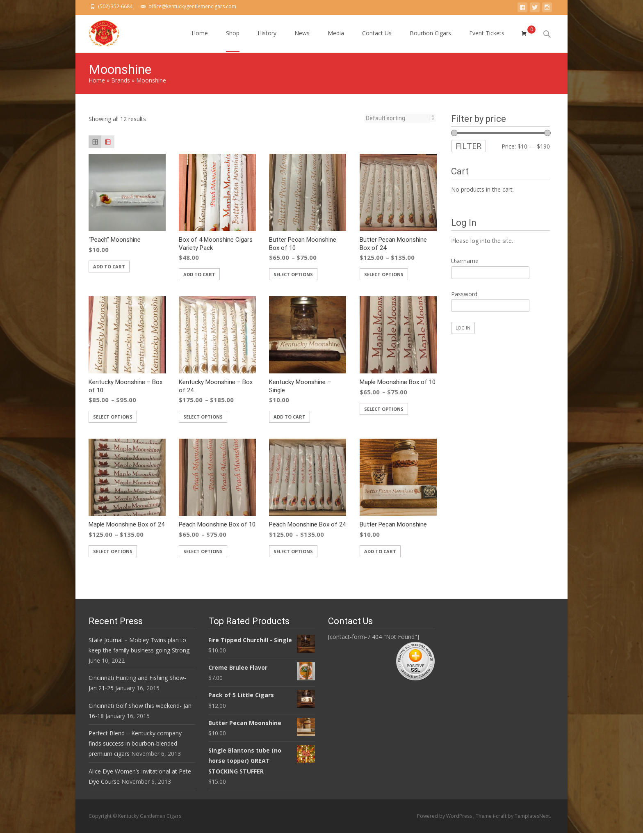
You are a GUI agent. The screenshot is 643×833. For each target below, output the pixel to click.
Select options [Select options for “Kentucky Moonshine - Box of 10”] (112, 417)
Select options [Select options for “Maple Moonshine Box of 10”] (384, 409)
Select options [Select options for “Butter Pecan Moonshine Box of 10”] (293, 274)
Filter (468, 145)
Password (464, 294)
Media (336, 40)
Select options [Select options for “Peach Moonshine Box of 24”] (293, 551)
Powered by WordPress (445, 815)
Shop (232, 40)
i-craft (500, 815)
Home (200, 40)
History (267, 40)
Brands (120, 80)
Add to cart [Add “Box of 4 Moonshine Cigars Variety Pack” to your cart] (199, 274)
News (302, 40)
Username (465, 261)
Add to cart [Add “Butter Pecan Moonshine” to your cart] (380, 551)
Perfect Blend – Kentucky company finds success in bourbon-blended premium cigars (135, 743)
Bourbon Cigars (430, 40)
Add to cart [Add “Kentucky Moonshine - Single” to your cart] (290, 417)
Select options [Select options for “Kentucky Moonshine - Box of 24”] (203, 417)
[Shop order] (398, 118)
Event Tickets (486, 40)
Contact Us (377, 40)
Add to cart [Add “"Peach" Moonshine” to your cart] (109, 266)
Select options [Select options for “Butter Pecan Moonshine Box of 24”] (384, 274)
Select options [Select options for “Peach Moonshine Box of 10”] (203, 551)
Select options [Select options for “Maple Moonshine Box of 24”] (112, 551)
